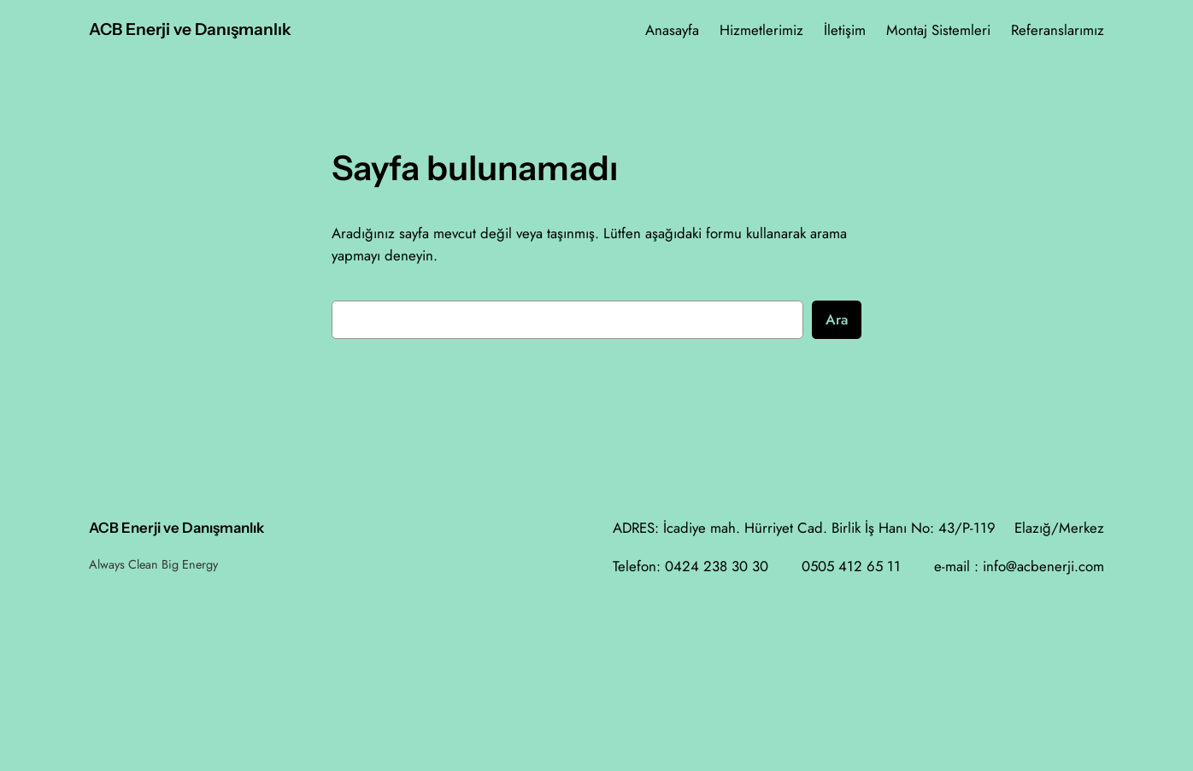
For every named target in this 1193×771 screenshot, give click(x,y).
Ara (837, 319)
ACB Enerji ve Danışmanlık (190, 29)
